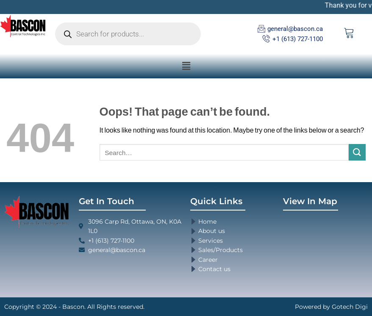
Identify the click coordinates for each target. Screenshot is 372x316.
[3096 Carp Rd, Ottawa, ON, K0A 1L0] (325, 251)
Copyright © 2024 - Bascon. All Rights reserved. (74, 306)
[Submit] (357, 152)
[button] (186, 66)
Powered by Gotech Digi (331, 306)
